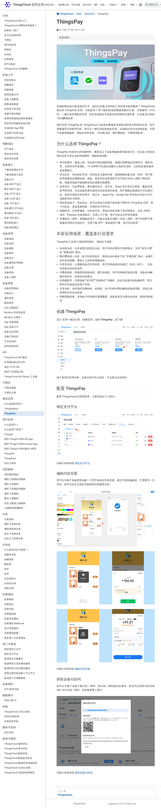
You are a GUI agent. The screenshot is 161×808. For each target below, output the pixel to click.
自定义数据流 (11, 307)
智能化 (7, 49)
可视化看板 (10, 387)
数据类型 (9, 302)
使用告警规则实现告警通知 (18, 118)
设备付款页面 (11, 331)
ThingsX (8, 434)
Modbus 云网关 (12, 317)
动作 (6, 573)
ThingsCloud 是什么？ (16, 20)
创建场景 (9, 559)
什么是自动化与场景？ (16, 549)
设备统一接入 (11, 30)
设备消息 (9, 243)
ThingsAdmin (11, 408)
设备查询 (9, 272)
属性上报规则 (11, 484)
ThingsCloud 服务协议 (16, 743)
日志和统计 (10, 578)
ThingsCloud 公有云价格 (17, 711)
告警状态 (9, 604)
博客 (132, 4)
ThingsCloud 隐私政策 (16, 753)
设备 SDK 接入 (11, 217)
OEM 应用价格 (11, 716)
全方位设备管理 (12, 35)
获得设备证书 (11, 94)
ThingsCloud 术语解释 (16, 68)
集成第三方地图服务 (14, 678)
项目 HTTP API (12, 367)
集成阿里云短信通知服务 (17, 668)
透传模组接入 (11, 222)
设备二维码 (10, 277)
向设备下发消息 (12, 108)
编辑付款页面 (82, 668)
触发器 (7, 564)
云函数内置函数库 (13, 508)
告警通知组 (10, 613)
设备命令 (9, 258)
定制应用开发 (11, 721)
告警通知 (9, 59)
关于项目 (9, 149)
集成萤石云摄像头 (13, 658)
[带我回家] (24, 5)
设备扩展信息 (11, 336)
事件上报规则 (11, 498)
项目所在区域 (11, 153)
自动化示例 (10, 583)
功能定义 (9, 293)
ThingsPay (9, 413)
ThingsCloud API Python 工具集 (20, 376)
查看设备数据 (11, 104)
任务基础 (9, 519)
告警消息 (9, 609)
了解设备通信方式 (13, 169)
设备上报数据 (11, 99)
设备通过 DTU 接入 (14, 208)
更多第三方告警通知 (14, 638)
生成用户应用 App (13, 133)
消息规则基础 (11, 474)
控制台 (113, 4)
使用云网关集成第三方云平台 (19, 673)
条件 (6, 569)
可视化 (7, 40)
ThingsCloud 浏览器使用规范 (19, 772)
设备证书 (9, 179)
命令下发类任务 (12, 533)
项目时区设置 (11, 158)
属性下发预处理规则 (14, 488)
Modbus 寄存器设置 (14, 312)
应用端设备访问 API (14, 362)
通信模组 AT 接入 (13, 213)
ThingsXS (9, 453)
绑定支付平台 (11, 654)
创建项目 (9, 84)
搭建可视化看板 (12, 113)
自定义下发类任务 (13, 538)
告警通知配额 (11, 633)
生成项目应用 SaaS (14, 137)
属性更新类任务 (12, 528)
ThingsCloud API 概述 (15, 357)
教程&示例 (64, 4)
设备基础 (9, 238)
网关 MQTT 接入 (12, 189)
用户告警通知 (11, 628)
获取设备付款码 (83, 772)
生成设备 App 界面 (14, 128)
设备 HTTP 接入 (12, 193)
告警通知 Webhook (14, 623)
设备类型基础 (11, 288)
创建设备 (9, 89)
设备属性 (9, 248)
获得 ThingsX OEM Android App (20, 444)
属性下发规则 (11, 493)
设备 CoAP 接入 (12, 198)
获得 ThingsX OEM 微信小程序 (20, 448)
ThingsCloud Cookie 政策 (17, 767)
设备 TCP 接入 (11, 203)
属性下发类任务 (12, 524)
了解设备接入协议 (13, 174)
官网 (123, 4)
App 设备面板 (11, 322)
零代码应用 (10, 44)
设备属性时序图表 (13, 262)
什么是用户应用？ (13, 429)
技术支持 (87, 4)
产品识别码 (10, 341)
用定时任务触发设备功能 (17, 123)
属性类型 (9, 298)
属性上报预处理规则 (14, 479)
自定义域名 (10, 463)
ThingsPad (9, 458)
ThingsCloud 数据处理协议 (18, 758)
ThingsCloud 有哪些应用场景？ (20, 25)
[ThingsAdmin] (105, 792)
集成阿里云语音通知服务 (17, 663)
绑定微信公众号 (12, 649)
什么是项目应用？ (13, 403)
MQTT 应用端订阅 (13, 371)
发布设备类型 (11, 346)
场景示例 (9, 588)
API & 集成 (9, 64)
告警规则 (9, 599)
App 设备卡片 (11, 326)
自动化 (7, 54)
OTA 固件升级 (11, 689)
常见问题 (75, 4)
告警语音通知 (11, 618)
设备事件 (9, 253)
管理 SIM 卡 (10, 700)
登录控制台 (10, 80)
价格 (103, 5)
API (95, 4)
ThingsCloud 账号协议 (16, 748)
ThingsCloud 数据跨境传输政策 (20, 763)
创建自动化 (10, 554)
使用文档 (50, 5)
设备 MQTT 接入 (12, 184)
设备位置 (9, 267)
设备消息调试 (11, 227)
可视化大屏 (10, 392)
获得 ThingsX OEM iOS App (18, 439)
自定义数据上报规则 (14, 503)
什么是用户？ (11, 424)
